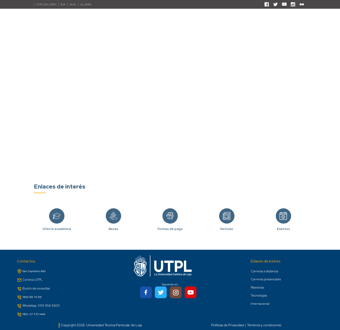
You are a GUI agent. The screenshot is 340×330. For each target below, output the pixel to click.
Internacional (260, 304)
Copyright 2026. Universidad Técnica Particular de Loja (101, 325)
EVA (63, 4)
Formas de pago (170, 222)
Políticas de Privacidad (227, 325)
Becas (113, 222)
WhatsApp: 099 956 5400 (41, 306)
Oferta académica (56, 222)
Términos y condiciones (264, 325)
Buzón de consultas (36, 288)
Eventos (283, 222)
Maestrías (257, 288)
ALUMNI (85, 4)
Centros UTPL (32, 280)
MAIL (73, 4)
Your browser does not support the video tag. (170, 93)
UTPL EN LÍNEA (46, 4)
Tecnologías (259, 296)
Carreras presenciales (266, 279)
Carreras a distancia (264, 271)
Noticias (226, 222)
